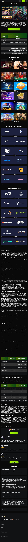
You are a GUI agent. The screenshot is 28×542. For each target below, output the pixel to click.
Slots (24, 59)
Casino (2, 522)
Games (2, 527)
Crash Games (17, 59)
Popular (4, 59)
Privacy (2, 531)
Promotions (2, 525)
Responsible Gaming (4, 532)
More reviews (14, 462)
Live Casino (10, 59)
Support (2, 534)
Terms (2, 529)
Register (23, 1)
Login (20, 1)
